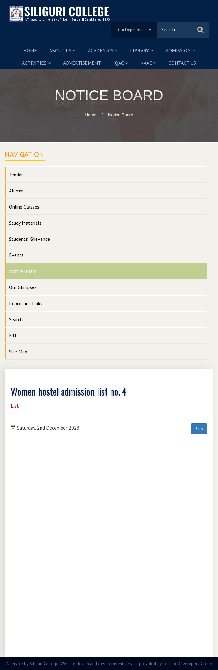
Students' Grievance (29, 239)
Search (16, 319)
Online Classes (24, 207)
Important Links (25, 303)
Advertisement (82, 63)
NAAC (148, 63)
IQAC (120, 63)
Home (30, 50)
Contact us (182, 63)
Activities (36, 63)
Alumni (16, 191)
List (15, 406)
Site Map (18, 351)
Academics (103, 50)
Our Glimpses (23, 287)
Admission (180, 50)
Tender (16, 174)
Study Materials (25, 223)
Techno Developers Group (187, 663)
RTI (12, 335)
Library (141, 50)
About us (62, 50)
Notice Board (120, 114)
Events (16, 255)
